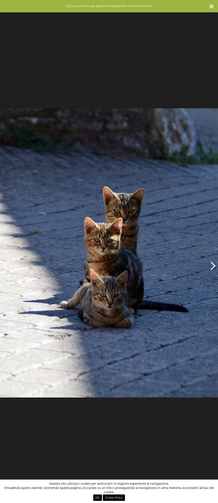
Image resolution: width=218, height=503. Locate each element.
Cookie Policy (114, 497)
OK (98, 497)
